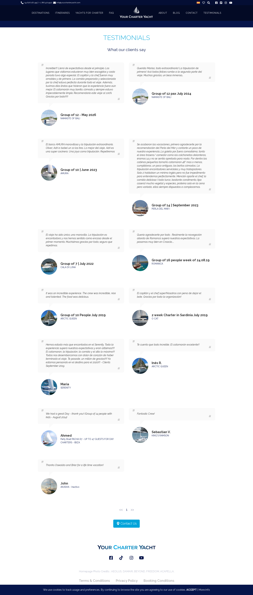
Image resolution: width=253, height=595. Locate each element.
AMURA (64, 173)
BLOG (176, 13)
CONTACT (192, 13)
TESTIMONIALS (212, 13)
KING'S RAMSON (160, 435)
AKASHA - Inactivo (70, 487)
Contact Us (126, 524)
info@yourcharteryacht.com (66, 2)
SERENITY (66, 387)
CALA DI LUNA (68, 267)
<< (121, 510)
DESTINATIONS (40, 13)
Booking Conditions (158, 581)
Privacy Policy (127, 581)
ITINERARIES (62, 13)
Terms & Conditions (94, 581)
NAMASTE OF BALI (70, 118)
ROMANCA (157, 263)
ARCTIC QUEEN (69, 318)
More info (204, 589)
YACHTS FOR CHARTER (89, 13)
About (163, 13)
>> (132, 510)
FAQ (111, 13)
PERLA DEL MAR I (161, 208)
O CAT (155, 318)
